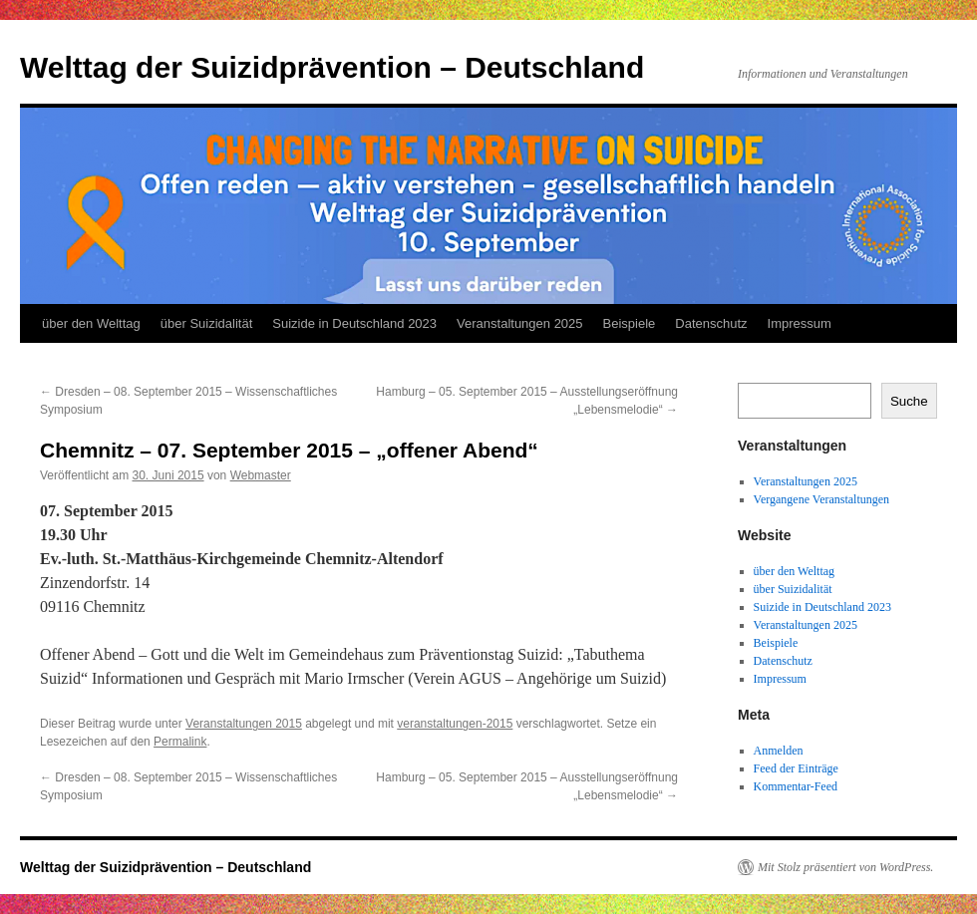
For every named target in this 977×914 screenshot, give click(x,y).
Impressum (799, 323)
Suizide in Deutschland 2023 (354, 323)
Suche (909, 401)
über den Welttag (91, 323)
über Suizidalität (207, 323)
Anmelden (779, 751)
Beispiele (629, 323)
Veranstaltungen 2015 (243, 724)
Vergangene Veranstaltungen (822, 499)
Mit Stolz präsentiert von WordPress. (845, 867)
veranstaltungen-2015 (454, 724)
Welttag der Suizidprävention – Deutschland (332, 67)
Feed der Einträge (796, 768)
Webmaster (260, 475)
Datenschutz (711, 323)
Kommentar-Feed (795, 786)
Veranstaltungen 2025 (520, 323)
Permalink (180, 742)
